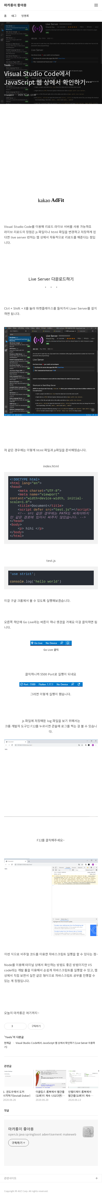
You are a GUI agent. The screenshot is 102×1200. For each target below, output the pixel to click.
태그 (14, 16)
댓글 (6, 1110)
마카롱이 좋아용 (15, 5)
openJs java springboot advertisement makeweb (42, 1134)
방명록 (25, 16)
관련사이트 (10, 1178)
